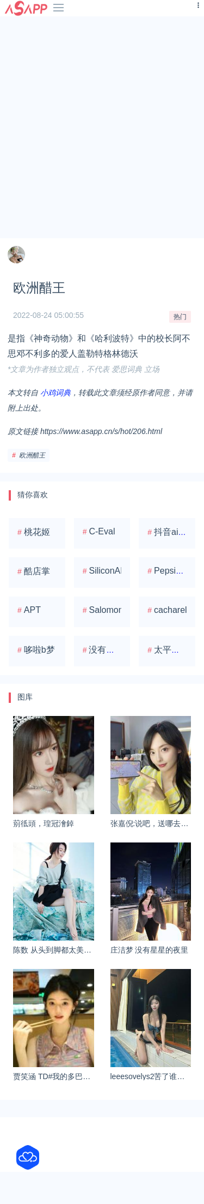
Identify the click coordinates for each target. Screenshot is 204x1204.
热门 (180, 317)
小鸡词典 (55, 392)
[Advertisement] (102, 127)
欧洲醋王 (32, 455)
